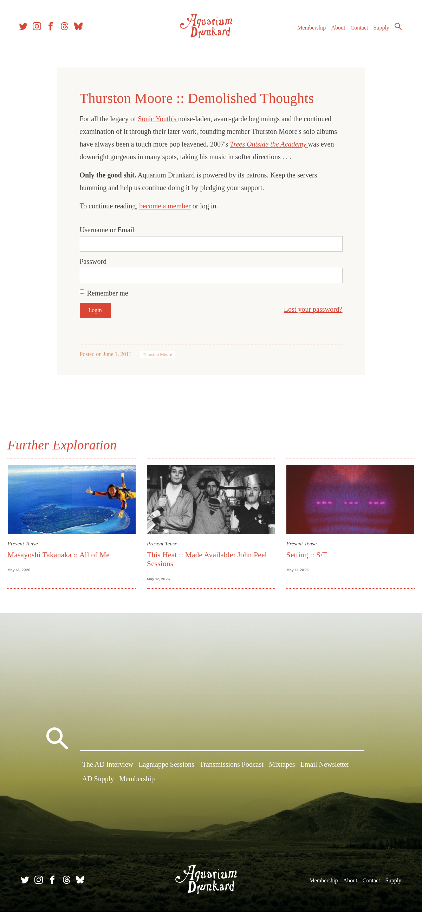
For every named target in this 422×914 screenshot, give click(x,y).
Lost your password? (313, 309)
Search (393, 29)
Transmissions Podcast (232, 768)
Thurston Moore (157, 354)
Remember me (107, 293)
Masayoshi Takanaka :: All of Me (62, 553)
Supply (377, 31)
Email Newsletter (324, 768)
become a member (165, 206)
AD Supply (98, 783)
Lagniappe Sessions (166, 768)
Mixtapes (282, 768)
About (334, 31)
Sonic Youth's (158, 119)
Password (93, 261)
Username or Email (107, 230)
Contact (355, 31)
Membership (307, 31)
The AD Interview (108, 768)
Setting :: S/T (305, 553)
